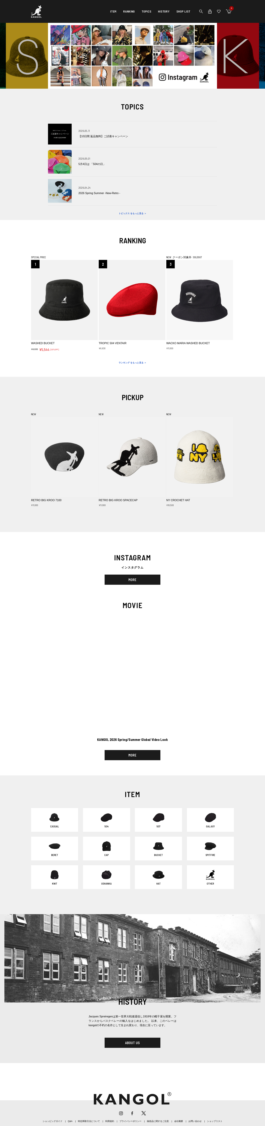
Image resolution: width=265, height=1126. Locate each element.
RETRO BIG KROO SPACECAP (118, 500)
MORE (132, 580)
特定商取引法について (89, 1121)
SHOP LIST (183, 11)
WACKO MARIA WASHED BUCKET (188, 343)
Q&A (70, 1121)
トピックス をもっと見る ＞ (132, 213)
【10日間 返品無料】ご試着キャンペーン (103, 136)
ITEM (113, 11)
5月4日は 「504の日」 (92, 164)
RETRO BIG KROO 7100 (46, 500)
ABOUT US (132, 1043)
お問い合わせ (195, 1121)
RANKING (129, 11)
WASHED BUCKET (43, 343)
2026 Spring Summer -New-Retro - (99, 193)
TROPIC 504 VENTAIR (112, 343)
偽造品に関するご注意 (158, 1121)
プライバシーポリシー (130, 1121)
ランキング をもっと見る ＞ (132, 362)
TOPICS (146, 11)
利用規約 (109, 1121)
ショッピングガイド (52, 1121)
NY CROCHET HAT (178, 500)
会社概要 (178, 1121)
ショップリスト (214, 1121)
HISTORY (164, 11)
